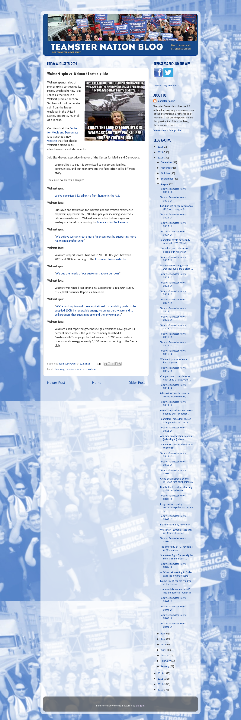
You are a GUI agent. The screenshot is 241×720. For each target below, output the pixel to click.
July (163, 633)
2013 (160, 673)
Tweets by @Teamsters (166, 85)
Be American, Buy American (175, 524)
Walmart (92, 369)
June (163, 639)
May (163, 644)
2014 (160, 157)
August (165, 184)
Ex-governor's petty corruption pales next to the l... (177, 507)
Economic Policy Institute (110, 259)
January (165, 666)
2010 (160, 689)
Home (96, 383)
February (166, 661)
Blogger (140, 705)
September (167, 178)
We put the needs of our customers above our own (87, 273)
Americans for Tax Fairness (112, 222)
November (167, 168)
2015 (160, 152)
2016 (160, 147)
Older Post (136, 383)
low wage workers (66, 369)
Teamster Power (166, 101)
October (166, 173)
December (167, 162)
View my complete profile (167, 130)
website (52, 140)
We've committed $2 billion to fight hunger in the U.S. (87, 195)
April (164, 650)
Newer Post (56, 383)
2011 (160, 684)
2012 (160, 679)
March (165, 655)
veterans (81, 369)
